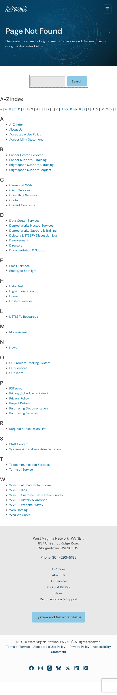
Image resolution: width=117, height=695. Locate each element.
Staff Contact (18, 444)
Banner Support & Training (28, 160)
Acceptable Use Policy (25, 134)
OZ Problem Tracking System (29, 363)
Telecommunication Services (29, 465)
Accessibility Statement (26, 139)
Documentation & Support (28, 250)
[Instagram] (40, 668)
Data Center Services (24, 221)
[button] (58, 617)
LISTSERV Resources (23, 317)
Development (18, 240)
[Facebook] (31, 668)
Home (13, 296)
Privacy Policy (19, 398)
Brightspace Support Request (30, 170)
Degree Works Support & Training (33, 231)
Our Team (16, 373)
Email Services (19, 266)
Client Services (19, 190)
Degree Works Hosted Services (31, 225)
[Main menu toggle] (107, 9)
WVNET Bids (18, 490)
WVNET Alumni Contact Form (30, 485)
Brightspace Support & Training (31, 165)
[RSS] (85, 668)
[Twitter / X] (67, 668)
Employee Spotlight (22, 271)
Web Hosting (18, 510)
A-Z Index (16, 125)
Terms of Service (21, 470)
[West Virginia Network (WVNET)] (16, 9)
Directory (16, 245)
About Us (15, 129)
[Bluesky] (58, 668)
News (13, 348)
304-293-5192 (64, 557)
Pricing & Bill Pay (58, 587)
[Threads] (49, 668)
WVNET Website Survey (26, 505)
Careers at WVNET (22, 185)
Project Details (19, 403)
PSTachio (15, 388)
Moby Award (18, 332)
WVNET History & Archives (28, 500)
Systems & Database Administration (35, 449)
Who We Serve (19, 515)
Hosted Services (20, 301)
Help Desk (16, 286)
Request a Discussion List (27, 429)
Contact (15, 200)
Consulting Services (23, 195)
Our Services (18, 368)
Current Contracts (22, 205)
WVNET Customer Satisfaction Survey (36, 495)
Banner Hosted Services (26, 155)
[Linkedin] (76, 668)
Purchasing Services (23, 413)
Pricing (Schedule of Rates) (28, 393)
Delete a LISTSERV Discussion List (33, 235)
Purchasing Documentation (28, 408)
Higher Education (21, 291)
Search (77, 81)
